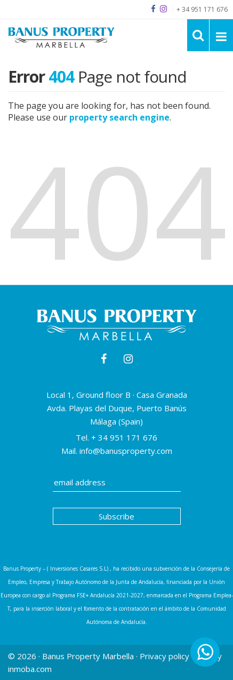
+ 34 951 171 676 (123, 437)
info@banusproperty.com (125, 450)
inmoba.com (30, 668)
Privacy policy (164, 656)
